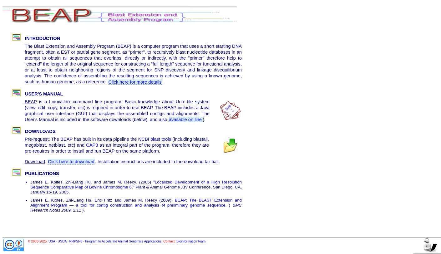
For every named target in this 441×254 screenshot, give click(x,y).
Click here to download (71, 161)
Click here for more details (134, 81)
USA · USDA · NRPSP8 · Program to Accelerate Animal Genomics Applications (105, 241)
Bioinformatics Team (190, 241)
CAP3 (92, 145)
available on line (186, 119)
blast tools (160, 139)
